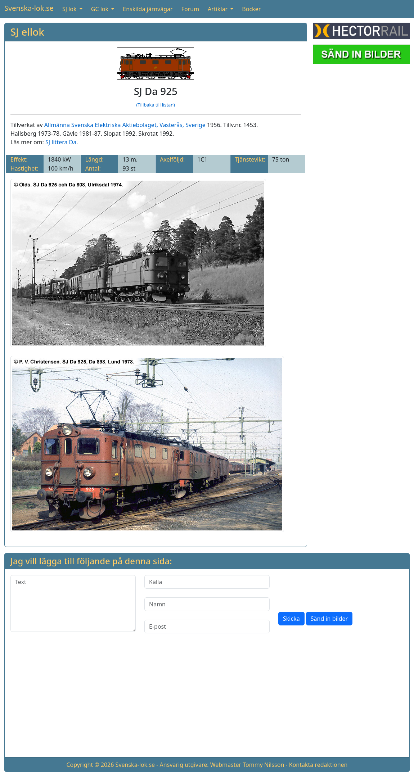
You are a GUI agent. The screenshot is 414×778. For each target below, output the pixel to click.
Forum (190, 9)
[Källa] (207, 582)
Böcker (251, 9)
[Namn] (207, 604)
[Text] (73, 603)
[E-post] (207, 626)
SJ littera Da (60, 142)
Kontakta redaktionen (318, 765)
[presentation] (333, 589)
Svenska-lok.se (29, 8)
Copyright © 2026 (90, 765)
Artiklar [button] (218, 9)
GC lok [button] (100, 9)
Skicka (291, 619)
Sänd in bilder (329, 619)
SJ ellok (27, 32)
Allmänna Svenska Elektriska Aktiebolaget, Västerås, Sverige (125, 125)
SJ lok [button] (70, 9)
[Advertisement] (207, 701)
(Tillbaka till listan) (155, 104)
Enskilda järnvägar (147, 9)
